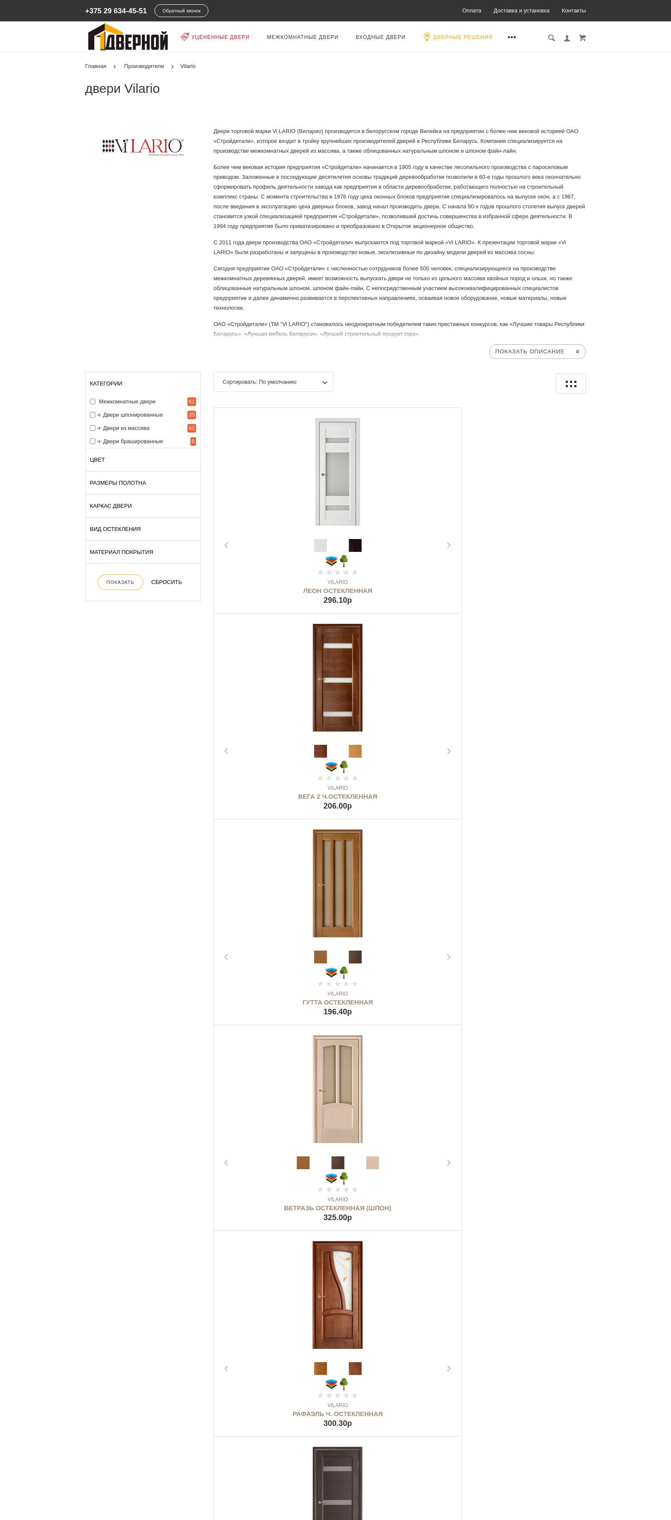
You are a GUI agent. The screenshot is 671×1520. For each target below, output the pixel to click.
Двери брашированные (133, 441)
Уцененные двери (223, 37)
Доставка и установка (521, 10)
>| (450, 1253)
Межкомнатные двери (311, 37)
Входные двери (389, 37)
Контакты (574, 10)
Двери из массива (126, 428)
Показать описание (529, 351)
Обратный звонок (182, 10)
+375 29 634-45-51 (116, 11)
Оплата (471, 10)
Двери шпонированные (133, 415)
